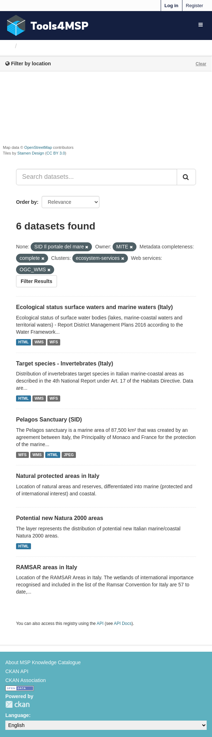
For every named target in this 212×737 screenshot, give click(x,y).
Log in (172, 5)
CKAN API (17, 671)
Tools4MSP (59, 25)
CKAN (17, 704)
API (100, 623)
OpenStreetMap (38, 147)
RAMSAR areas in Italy (46, 567)
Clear (201, 63)
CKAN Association (25, 680)
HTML (23, 342)
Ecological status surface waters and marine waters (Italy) (94, 307)
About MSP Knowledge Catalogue (43, 662)
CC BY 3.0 (56, 153)
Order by (26, 202)
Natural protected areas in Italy (57, 476)
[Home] (8, 46)
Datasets (33, 46)
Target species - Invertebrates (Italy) (64, 363)
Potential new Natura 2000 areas (59, 518)
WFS (54, 342)
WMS (39, 342)
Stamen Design (30, 153)
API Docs (123, 623)
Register (194, 5)
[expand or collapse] (201, 24)
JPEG (69, 455)
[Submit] (186, 177)
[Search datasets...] (96, 177)
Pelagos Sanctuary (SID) (49, 420)
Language (17, 715)
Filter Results (36, 281)
